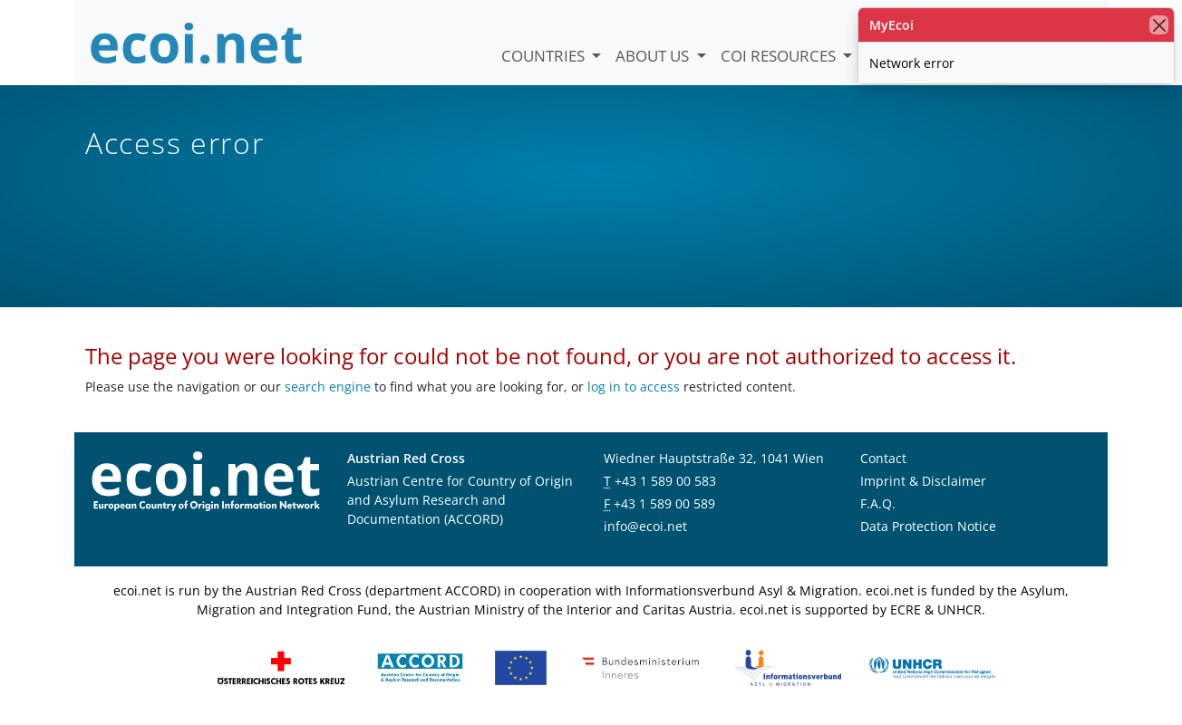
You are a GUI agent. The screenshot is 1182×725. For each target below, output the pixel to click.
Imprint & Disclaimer (923, 480)
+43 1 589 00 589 (664, 503)
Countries (544, 55)
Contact (883, 458)
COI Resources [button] (780, 55)
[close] (1158, 24)
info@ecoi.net (645, 526)
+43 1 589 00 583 (665, 480)
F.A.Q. (878, 503)
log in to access (633, 386)
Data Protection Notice (928, 526)
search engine (328, 386)
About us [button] (654, 55)
